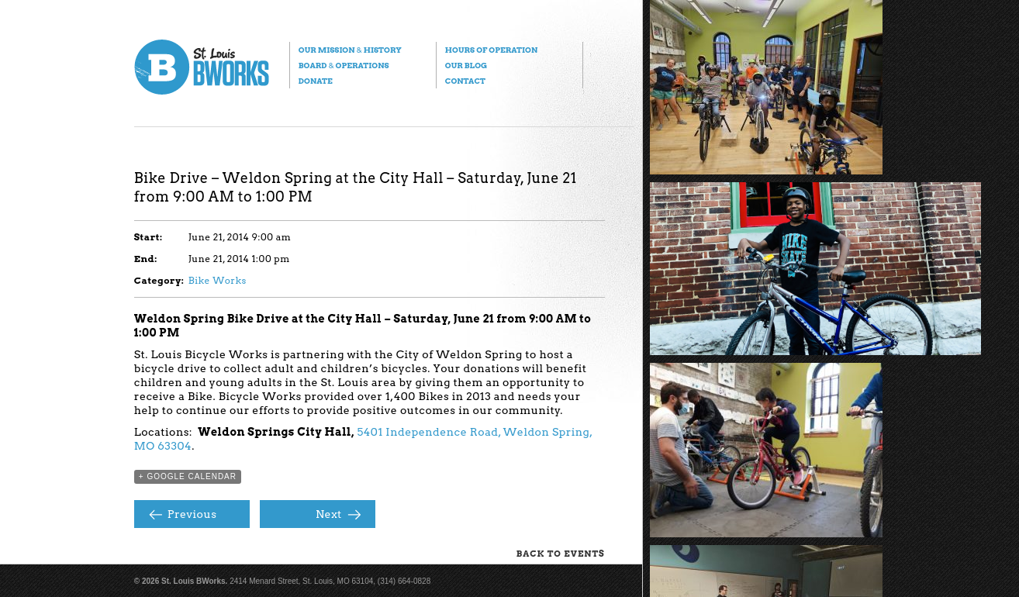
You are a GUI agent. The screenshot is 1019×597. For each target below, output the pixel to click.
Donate (316, 80)
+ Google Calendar (188, 476)
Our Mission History (350, 49)
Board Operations (344, 65)
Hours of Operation (491, 49)
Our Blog (466, 65)
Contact (465, 80)
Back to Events (560, 553)
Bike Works (217, 280)
